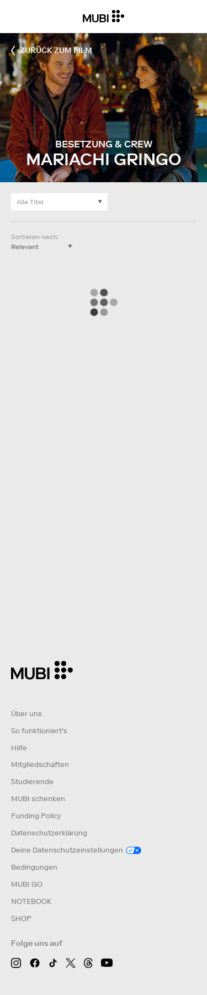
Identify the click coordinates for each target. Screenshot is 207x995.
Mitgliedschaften (40, 764)
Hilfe (19, 748)
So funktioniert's (39, 730)
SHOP (21, 918)
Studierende (32, 781)
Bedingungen (34, 867)
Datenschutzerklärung (49, 833)
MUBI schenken (38, 798)
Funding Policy (36, 816)
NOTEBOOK (31, 901)
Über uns (26, 713)
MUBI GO (27, 884)
